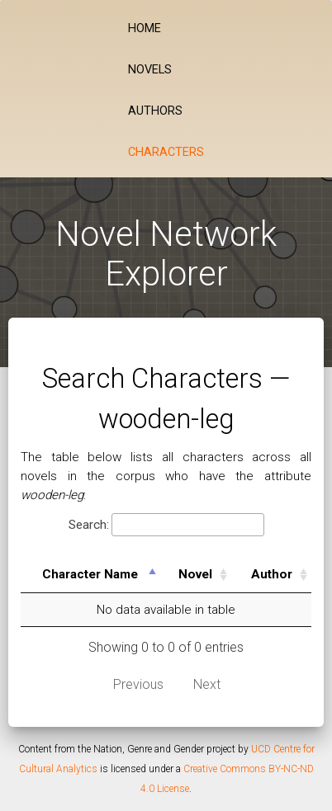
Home (144, 28)
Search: (166, 525)
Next (207, 684)
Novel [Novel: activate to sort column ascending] (195, 574)
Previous (138, 684)
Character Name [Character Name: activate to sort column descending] (90, 574)
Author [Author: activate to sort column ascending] (271, 574)
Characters (166, 152)
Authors (155, 111)
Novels (150, 70)
